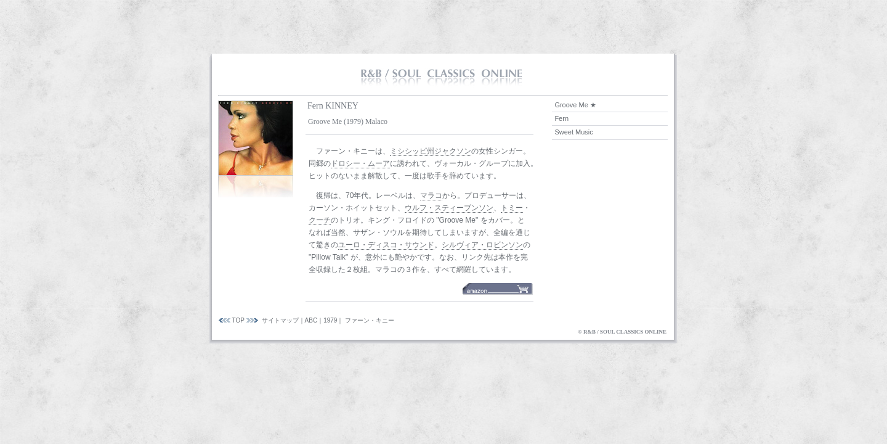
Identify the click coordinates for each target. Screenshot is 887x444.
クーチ (320, 220)
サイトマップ (280, 320)
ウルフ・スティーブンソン (449, 208)
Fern (561, 118)
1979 (330, 320)
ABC (311, 320)
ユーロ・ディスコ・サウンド (386, 244)
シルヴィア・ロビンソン (482, 244)
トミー (512, 208)
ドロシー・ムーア (360, 163)
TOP (238, 320)
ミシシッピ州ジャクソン (430, 151)
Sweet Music (573, 132)
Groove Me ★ (575, 105)
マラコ (431, 195)
